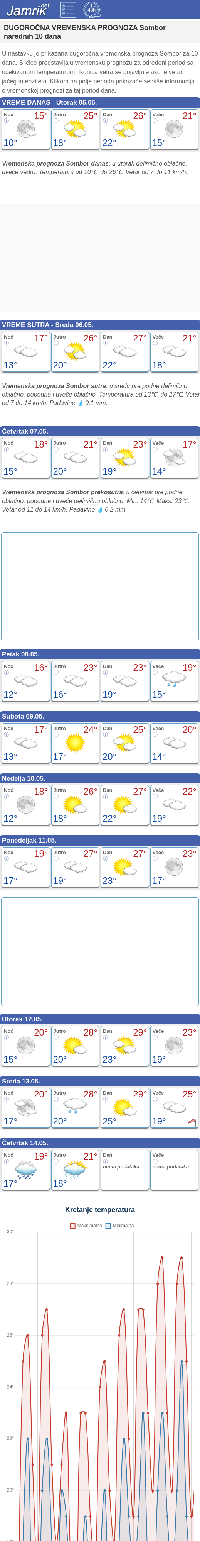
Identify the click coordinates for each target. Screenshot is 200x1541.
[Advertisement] (100, 258)
